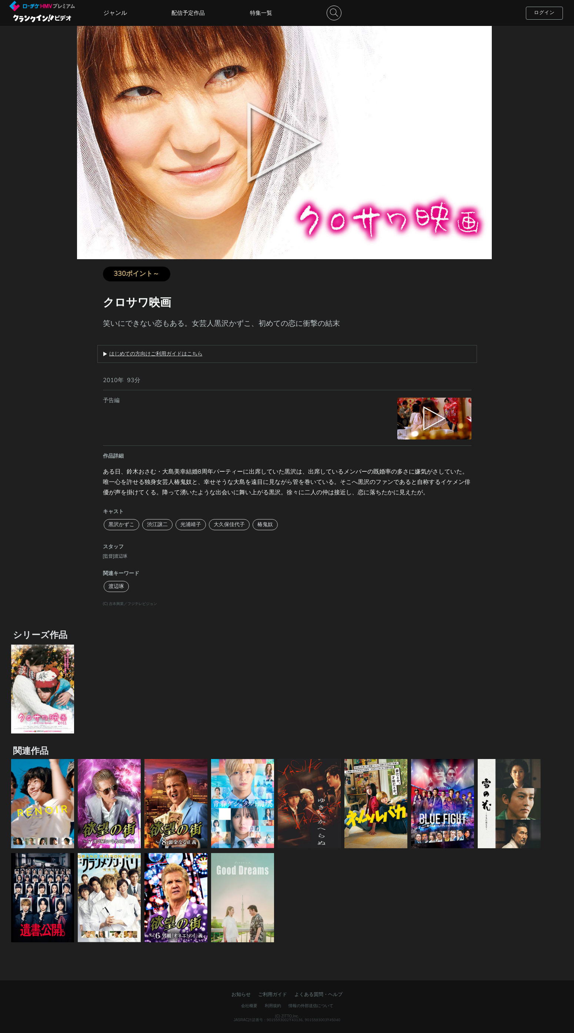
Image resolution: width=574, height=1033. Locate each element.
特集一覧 (261, 13)
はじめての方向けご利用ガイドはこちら (156, 354)
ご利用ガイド (272, 994)
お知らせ (241, 994)
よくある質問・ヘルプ (318, 994)
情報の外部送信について (310, 1006)
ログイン (544, 12)
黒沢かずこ (121, 524)
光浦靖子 (190, 524)
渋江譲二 (157, 524)
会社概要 (249, 1006)
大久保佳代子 (229, 524)
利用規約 (273, 1006)
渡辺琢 (116, 586)
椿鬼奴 (265, 524)
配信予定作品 (188, 13)
